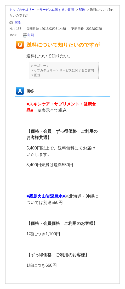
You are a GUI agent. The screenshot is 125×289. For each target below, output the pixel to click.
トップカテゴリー (22, 10)
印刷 (30, 35)
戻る (18, 22)
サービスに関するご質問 (56, 10)
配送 (82, 10)
